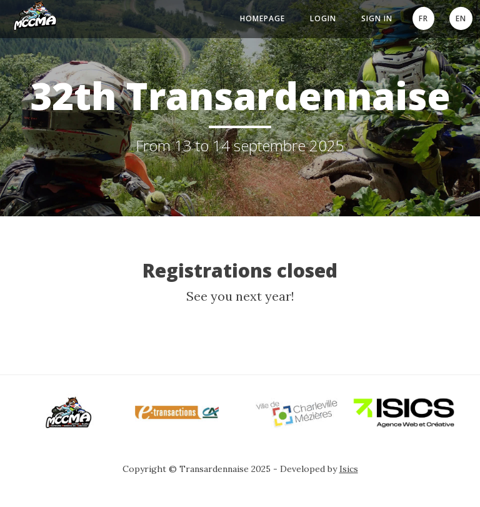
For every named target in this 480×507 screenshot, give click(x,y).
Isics (348, 468)
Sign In (376, 18)
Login (323, 18)
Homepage (262, 18)
